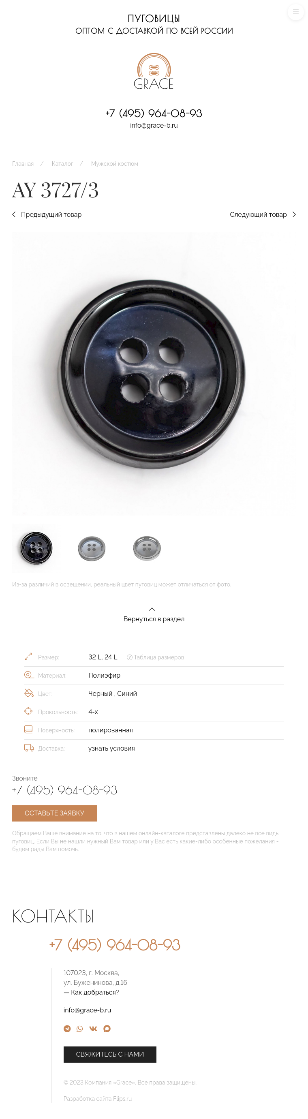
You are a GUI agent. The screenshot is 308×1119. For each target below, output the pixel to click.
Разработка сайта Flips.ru (164, 1098)
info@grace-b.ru (154, 125)
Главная (23, 163)
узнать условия (111, 748)
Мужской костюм (114, 163)
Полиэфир (104, 675)
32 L (94, 657)
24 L (111, 657)
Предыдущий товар (46, 214)
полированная (110, 730)
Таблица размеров (155, 657)
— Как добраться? (157, 992)
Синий (127, 694)
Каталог (62, 163)
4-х (93, 712)
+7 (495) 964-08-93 (154, 113)
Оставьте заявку (54, 813)
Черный (101, 694)
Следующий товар (263, 214)
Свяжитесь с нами (176, 1054)
